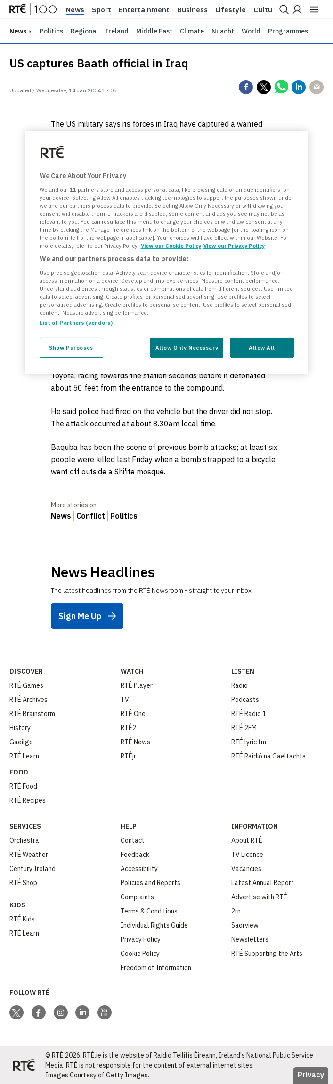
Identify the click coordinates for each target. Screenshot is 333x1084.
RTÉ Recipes (27, 800)
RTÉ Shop (23, 883)
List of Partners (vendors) (76, 322)
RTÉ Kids (22, 919)
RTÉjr (128, 756)
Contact (133, 840)
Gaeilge (21, 742)
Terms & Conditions (149, 911)
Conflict (90, 516)
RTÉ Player (137, 685)
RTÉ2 (128, 728)
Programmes (288, 31)
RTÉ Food (23, 786)
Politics (51, 31)
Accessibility (139, 868)
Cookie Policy (140, 953)
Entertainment (144, 10)
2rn (236, 911)
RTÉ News (135, 742)
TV (125, 699)
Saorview (245, 925)
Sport (101, 10)
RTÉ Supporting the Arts (266, 953)
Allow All (262, 347)
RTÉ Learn (24, 756)
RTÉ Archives (28, 699)
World (251, 31)
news (17, 31)
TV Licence (247, 854)
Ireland (117, 31)
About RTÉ (246, 840)
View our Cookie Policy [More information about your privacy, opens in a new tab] (171, 245)
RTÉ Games (26, 685)
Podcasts (245, 699)
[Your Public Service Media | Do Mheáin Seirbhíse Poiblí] (23, 1065)
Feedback (135, 854)
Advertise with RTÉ (259, 897)
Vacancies (246, 868)
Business (192, 10)
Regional (84, 31)
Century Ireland (32, 868)
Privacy (311, 1074)
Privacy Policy (141, 939)
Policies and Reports (150, 883)
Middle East (154, 31)
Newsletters (249, 939)
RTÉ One (133, 713)
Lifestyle (230, 10)
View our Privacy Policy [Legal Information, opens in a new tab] (234, 245)
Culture (266, 10)
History (20, 728)
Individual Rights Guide (154, 925)
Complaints (137, 897)
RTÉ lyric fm (248, 742)
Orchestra (24, 840)
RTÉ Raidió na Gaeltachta (268, 756)
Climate (192, 31)
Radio (239, 685)
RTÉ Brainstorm (32, 713)
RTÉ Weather (28, 854)
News (75, 10)
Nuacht (222, 31)
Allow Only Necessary (186, 347)
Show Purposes (71, 347)
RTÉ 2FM (244, 728)
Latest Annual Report (262, 883)
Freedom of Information (156, 967)
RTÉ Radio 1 (248, 713)
